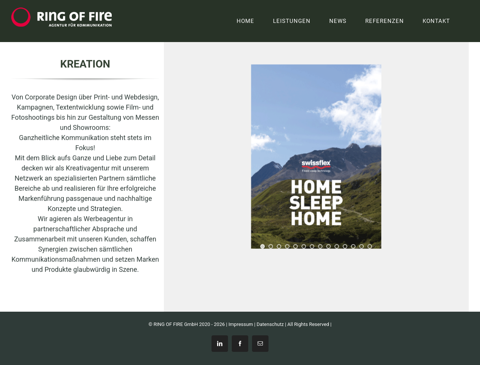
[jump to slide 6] (304, 246)
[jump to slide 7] (312, 246)
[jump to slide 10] (336, 246)
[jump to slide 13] (361, 246)
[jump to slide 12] (353, 246)
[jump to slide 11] (345, 246)
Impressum (240, 324)
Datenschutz (270, 324)
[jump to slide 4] (287, 246)
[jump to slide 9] (328, 246)
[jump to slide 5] (295, 246)
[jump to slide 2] (270, 246)
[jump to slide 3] (279, 246)
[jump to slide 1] (262, 246)
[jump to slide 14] (370, 246)
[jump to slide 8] (320, 246)
